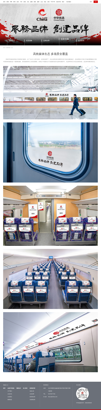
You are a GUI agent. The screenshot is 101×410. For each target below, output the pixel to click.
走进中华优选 (11, 388)
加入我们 (25, 388)
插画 (35, 1)
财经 (14, 1)
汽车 (21, 1)
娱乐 (18, 1)
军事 (11, 1)
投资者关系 (32, 388)
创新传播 (65, 39)
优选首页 (12, 40)
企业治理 (32, 394)
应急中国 (58, 1)
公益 (41, 1)
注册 (91, 1)
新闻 (8, 1)
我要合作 (18, 388)
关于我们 (10, 391)
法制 (48, 1)
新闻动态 (10, 399)
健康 (38, 1)
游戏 (25, 1)
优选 (45, 1)
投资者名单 (32, 396)
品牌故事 (46, 40)
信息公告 (32, 391)
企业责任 (10, 396)
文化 (28, 1)
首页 (4, 1)
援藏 (31, 1)
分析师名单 (32, 399)
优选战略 (29, 40)
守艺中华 (53, 1)
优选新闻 (81, 40)
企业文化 (10, 394)
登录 (96, 1)
